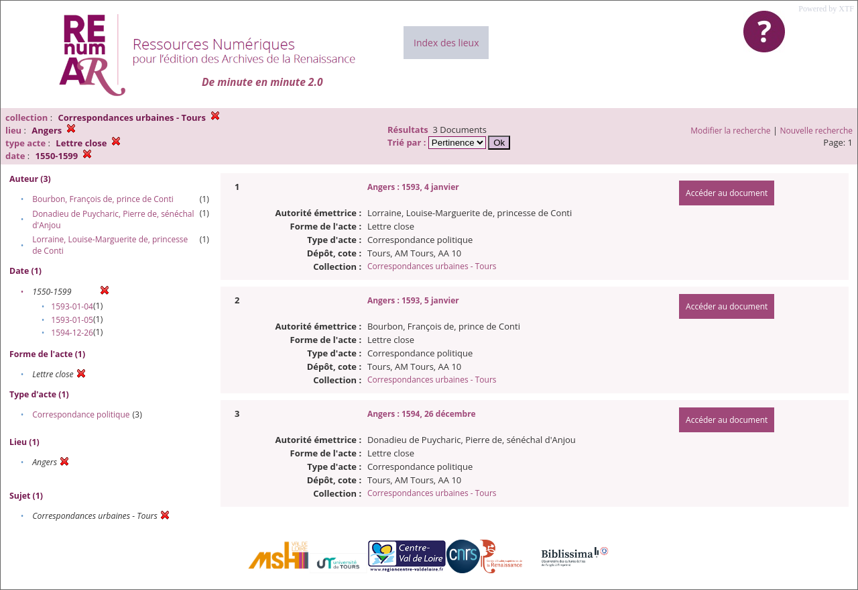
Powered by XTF (826, 8)
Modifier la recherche (730, 130)
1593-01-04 (72, 306)
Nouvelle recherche (816, 130)
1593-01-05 (72, 320)
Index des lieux (446, 42)
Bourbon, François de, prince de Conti (103, 199)
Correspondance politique (80, 414)
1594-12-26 (72, 332)
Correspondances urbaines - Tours (432, 266)
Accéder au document (727, 193)
